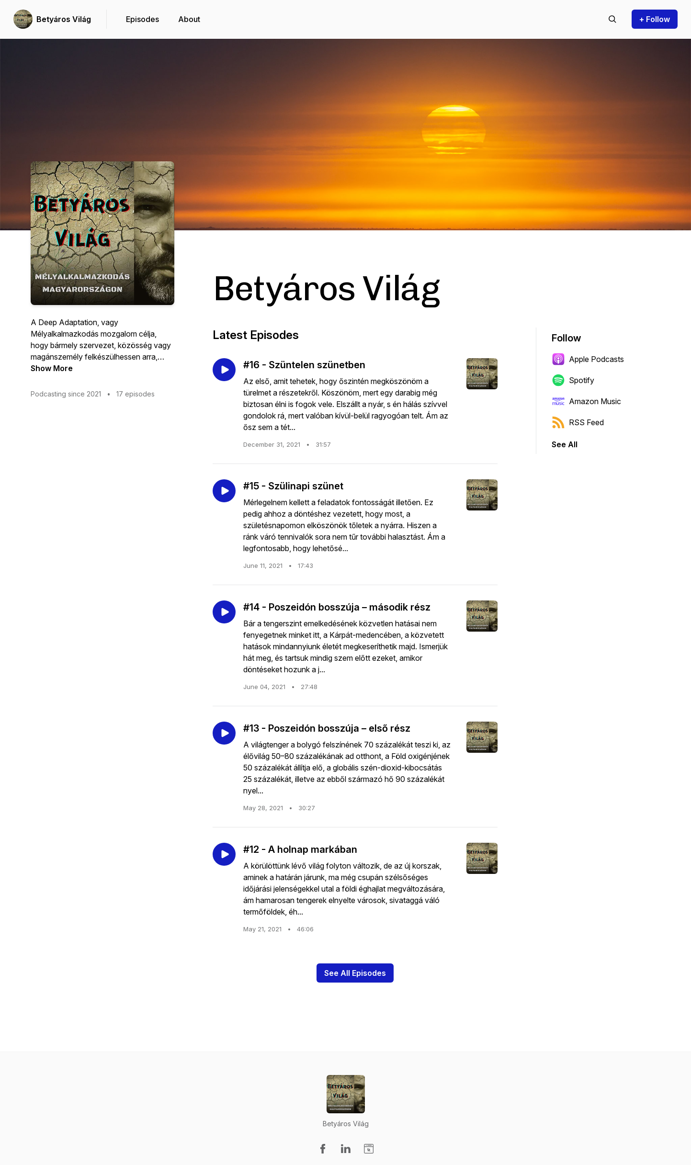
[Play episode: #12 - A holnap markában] (224, 854)
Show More (52, 368)
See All (565, 444)
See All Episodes (355, 973)
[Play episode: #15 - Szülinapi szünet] (224, 490)
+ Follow (654, 19)
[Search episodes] (612, 19)
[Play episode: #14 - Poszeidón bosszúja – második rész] (224, 611)
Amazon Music (586, 401)
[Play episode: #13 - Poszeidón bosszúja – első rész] (224, 733)
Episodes (142, 19)
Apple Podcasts (588, 359)
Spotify (573, 380)
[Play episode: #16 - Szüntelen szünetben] (224, 369)
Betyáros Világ (63, 19)
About (189, 19)
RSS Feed (578, 422)
